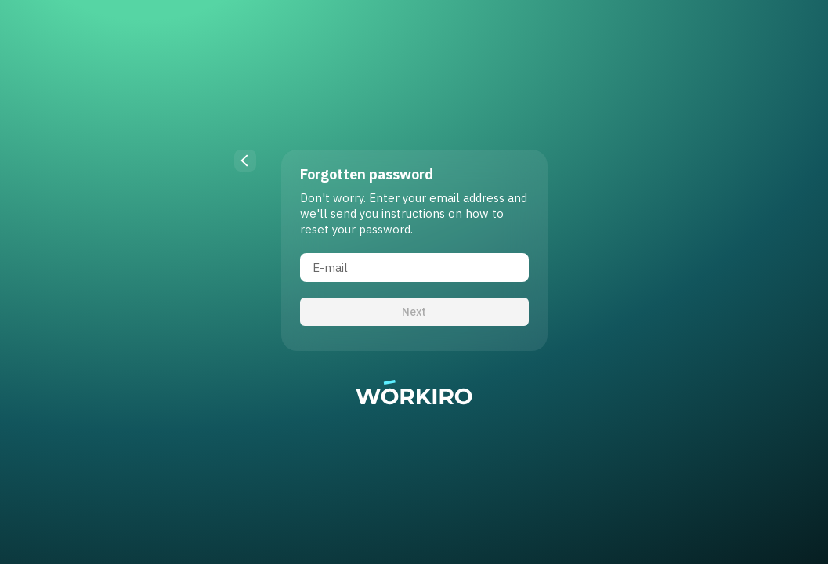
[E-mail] (414, 267)
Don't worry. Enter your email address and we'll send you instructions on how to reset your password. (413, 213)
